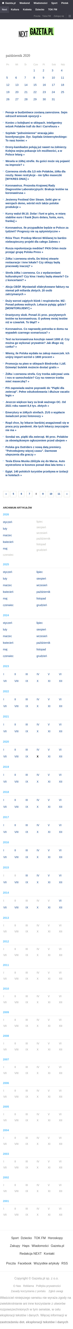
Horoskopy (55, 1238)
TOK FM (52, 9)
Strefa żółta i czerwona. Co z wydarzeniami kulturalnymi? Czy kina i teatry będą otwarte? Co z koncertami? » (37, 276)
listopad (41, 598)
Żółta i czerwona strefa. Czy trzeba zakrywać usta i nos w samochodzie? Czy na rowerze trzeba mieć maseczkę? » (37, 377)
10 (53, 77)
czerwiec (8, 605)
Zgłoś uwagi (55, 1291)
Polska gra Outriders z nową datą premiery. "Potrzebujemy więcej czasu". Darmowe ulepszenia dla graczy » (33, 451)
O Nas (17, 1285)
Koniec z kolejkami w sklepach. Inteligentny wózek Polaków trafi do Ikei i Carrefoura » (33, 124)
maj (5, 548)
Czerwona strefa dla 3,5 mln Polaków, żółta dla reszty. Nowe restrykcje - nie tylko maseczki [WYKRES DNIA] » (35, 175)
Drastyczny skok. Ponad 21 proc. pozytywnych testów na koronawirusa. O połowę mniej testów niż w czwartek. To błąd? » (36, 318)
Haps (25, 1245)
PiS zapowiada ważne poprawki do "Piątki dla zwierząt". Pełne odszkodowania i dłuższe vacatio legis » (37, 391)
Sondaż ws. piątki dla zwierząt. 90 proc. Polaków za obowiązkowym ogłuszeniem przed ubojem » (36, 438)
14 (26, 84)
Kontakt (49, 1253)
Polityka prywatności (48, 1285)
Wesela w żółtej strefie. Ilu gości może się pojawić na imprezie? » (37, 163)
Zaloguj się (59, 16)
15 (35, 84)
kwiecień (8, 541)
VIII (16, 681)
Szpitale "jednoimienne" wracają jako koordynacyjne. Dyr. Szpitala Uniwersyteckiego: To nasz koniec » (36, 136)
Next (4, 9)
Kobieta (27, 9)
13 (16, 84)
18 (62, 84)
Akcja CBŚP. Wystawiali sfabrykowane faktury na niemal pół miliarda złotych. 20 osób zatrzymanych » (37, 290)
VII (5, 681)
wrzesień (42, 585)
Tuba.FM (46, 16)
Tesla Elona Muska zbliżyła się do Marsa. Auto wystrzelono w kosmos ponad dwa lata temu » (35, 463)
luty (5, 528)
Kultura (15, 9)
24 (53, 92)
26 (8, 99)
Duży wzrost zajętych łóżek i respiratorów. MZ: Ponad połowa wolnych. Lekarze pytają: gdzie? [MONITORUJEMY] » (35, 304)
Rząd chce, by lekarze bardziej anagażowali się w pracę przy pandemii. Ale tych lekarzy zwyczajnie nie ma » (37, 426)
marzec (7, 535)
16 (44, 84)
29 (35, 99)
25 (62, 92)
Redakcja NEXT (30, 1253)
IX (27, 681)
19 (8, 92)
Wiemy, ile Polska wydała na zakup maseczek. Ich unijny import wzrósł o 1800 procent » (37, 355)
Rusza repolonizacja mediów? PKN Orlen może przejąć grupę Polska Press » (35, 250)
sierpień (41, 578)
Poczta (37, 16)
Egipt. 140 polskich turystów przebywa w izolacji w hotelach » (36, 473)
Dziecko (39, 9)
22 (35, 92)
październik (43, 591)
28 (26, 99)
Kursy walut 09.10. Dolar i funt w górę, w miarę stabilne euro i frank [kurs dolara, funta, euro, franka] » (35, 217)
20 (16, 92)
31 (53, 99)
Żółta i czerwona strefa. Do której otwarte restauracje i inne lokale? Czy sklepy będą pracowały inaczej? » (32, 262)
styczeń (7, 522)
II (15, 674)
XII (60, 681)
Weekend (24, 3)
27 (16, 99)
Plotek (64, 3)
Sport (54, 3)
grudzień (42, 605)
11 (62, 77)
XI (49, 681)
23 (44, 92)
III (27, 674)
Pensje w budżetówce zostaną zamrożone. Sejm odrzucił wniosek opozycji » (36, 114)
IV (38, 674)
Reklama (28, 1285)
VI (60, 674)
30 (44, 99)
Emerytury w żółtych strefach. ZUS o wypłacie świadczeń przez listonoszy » (35, 414)
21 (26, 92)
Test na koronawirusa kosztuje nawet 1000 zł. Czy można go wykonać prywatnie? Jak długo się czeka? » (37, 343)
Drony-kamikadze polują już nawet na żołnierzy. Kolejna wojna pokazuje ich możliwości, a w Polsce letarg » (36, 151)
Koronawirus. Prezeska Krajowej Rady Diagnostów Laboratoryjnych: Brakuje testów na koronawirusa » (36, 189)
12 (8, 84)
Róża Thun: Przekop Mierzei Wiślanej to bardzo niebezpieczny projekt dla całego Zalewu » (35, 239)
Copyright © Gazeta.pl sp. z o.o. (36, 1278)
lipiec (40, 572)
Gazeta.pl (10, 3)
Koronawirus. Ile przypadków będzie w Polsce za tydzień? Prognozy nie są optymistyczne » (37, 229)
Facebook (25, 1263)
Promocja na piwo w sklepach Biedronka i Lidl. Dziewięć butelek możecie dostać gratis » (35, 365)
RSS (64, 1263)
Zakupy (15, 1245)
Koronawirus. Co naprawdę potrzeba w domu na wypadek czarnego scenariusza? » (36, 330)
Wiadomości (40, 3)
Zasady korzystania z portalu (28, 1291)
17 (53, 84)
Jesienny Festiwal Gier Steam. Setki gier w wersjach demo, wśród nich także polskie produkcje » (32, 203)
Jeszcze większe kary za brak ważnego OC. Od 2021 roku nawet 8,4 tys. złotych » (35, 403)
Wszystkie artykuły (46, 1263)
